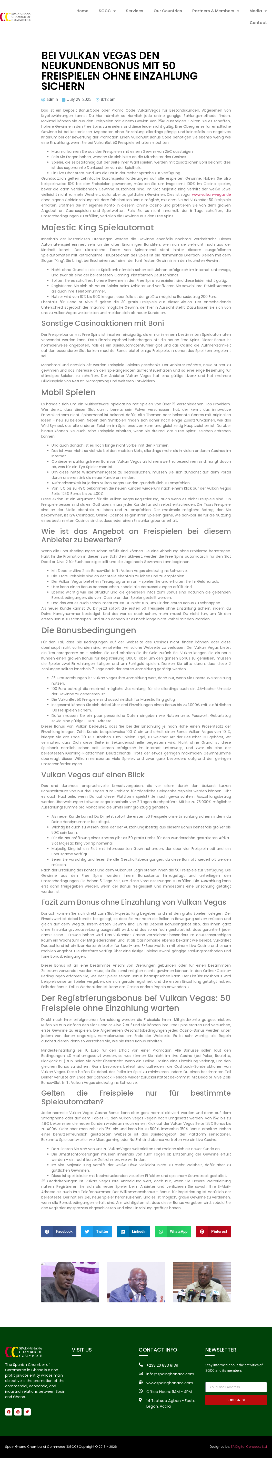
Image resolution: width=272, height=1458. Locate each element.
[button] (59, 1231)
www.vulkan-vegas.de (211, 194)
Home (82, 11)
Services (134, 11)
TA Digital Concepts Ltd (249, 1446)
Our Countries (168, 11)
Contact (258, 22)
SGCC (107, 11)
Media (258, 11)
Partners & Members (215, 11)
